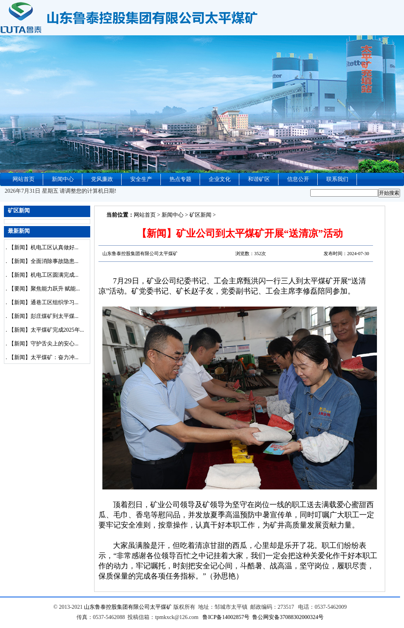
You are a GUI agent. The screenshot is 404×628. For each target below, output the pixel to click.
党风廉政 (102, 179)
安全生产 (141, 179)
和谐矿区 (259, 179)
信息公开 (298, 179)
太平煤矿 (161, 607)
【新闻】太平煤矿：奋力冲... (44, 357)
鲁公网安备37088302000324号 (288, 617)
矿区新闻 (200, 215)
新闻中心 (63, 179)
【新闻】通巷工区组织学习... (44, 302)
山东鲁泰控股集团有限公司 (117, 607)
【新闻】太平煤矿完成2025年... (46, 330)
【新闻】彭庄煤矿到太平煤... (44, 316)
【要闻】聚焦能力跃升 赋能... (44, 289)
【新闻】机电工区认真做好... (44, 247)
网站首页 (24, 179)
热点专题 (180, 179)
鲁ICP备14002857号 (225, 617)
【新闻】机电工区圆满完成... (44, 275)
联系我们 (337, 179)
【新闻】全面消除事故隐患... (44, 261)
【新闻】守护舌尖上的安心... (44, 344)
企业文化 (220, 179)
